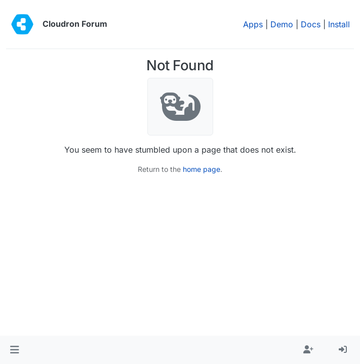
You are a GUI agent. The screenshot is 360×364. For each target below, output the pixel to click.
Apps (253, 24)
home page (201, 169)
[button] (14, 350)
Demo (281, 24)
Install (339, 24)
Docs (311, 24)
